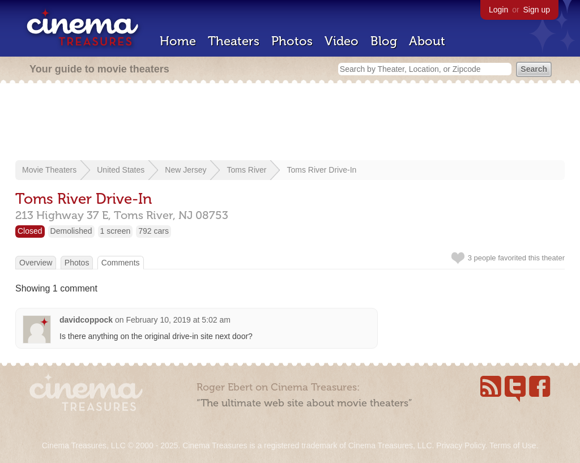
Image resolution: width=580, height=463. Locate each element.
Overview (35, 262)
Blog (383, 41)
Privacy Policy (460, 445)
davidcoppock (86, 319)
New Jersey (185, 169)
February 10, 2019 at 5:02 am (178, 319)
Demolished (71, 230)
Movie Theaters (49, 169)
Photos (292, 41)
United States (120, 169)
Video (342, 41)
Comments (120, 262)
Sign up (536, 9)
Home (178, 41)
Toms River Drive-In (321, 169)
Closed (30, 230)
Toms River (246, 169)
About (427, 41)
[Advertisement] (290, 122)
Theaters (233, 41)
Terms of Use (512, 445)
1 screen (115, 230)
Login (498, 9)
